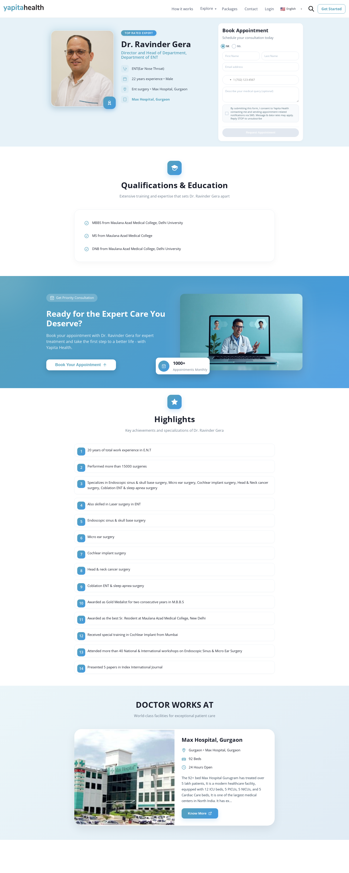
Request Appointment (260, 133)
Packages (229, 9)
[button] (291, 9)
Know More (201, 823)
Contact (251, 9)
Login (269, 9)
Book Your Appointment (81, 367)
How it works (182, 9)
